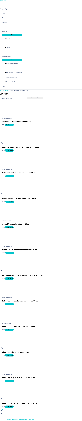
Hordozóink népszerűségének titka (12, 63)
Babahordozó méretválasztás (11, 68)
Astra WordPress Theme (29, 419)
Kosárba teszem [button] (9, 124)
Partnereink (8, 52)
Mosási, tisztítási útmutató (11, 77)
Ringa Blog (7, 38)
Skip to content (3, 0)
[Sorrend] (35, 98)
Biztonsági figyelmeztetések (11, 81)
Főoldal (3, 13)
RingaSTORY (5, 31)
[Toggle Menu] (12, 35)
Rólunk (7, 43)
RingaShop (4, 17)
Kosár (3, 86)
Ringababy (3, 9)
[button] (8, 31)
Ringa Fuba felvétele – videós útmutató (13, 72)
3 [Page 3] (2, 412)
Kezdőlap (2, 90)
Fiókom (3, 27)
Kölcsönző (4, 22)
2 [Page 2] (2, 410)
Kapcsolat (7, 47)
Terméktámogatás (6, 56)
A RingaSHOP (7, 90)
